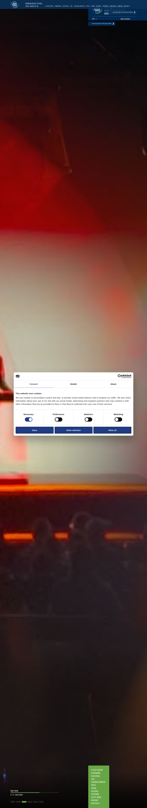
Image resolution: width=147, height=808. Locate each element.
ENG (96, 19)
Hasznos (94, 791)
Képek (93, 785)
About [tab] (113, 384)
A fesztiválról (97, 770)
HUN (93, 19)
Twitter (107, 19)
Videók (93, 788)
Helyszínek (95, 776)
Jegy (93, 779)
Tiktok (113, 19)
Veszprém (95, 794)
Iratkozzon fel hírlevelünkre (102, 24)
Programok (95, 773)
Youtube (104, 19)
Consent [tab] (34, 384)
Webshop (94, 800)
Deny (34, 430)
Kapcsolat (95, 803)
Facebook (101, 19)
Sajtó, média (96, 797)
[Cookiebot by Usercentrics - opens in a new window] (119, 376)
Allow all (112, 430)
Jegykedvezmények (98, 782)
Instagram (110, 19)
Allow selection (73, 430)
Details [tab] (73, 384)
